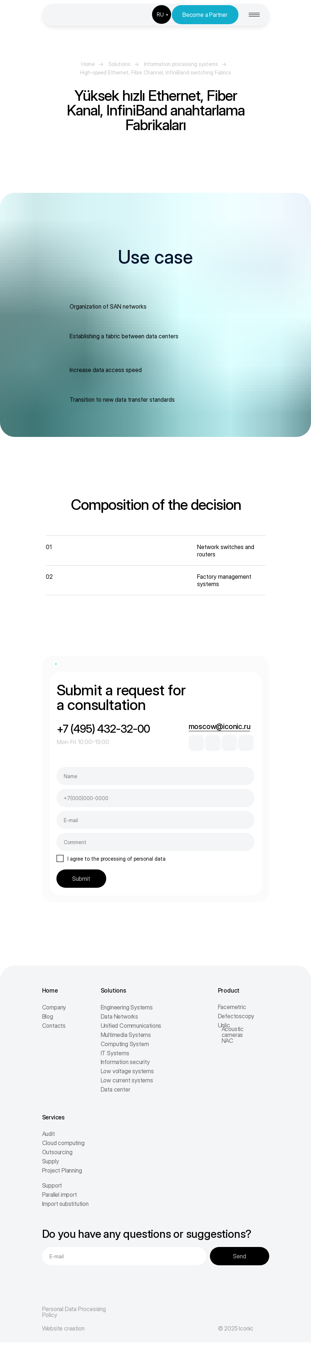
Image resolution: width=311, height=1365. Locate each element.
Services (53, 1117)
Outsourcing (57, 1152)
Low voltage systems (127, 1071)
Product (229, 990)
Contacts (54, 1025)
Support (52, 1185)
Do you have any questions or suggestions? (147, 1233)
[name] (155, 776)
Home (88, 64)
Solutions (119, 64)
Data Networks (119, 1016)
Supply (50, 1161)
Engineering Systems (127, 1007)
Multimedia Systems (126, 1034)
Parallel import (59, 1194)
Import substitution (65, 1203)
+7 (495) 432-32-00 (103, 728)
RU (160, 14)
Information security (125, 1062)
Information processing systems (181, 64)
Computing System (125, 1044)
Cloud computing (63, 1143)
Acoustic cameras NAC (233, 1034)
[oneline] (155, 842)
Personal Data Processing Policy (74, 1311)
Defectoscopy (236, 1016)
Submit (81, 878)
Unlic (224, 1025)
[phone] (155, 798)
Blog (47, 1016)
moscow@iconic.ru (220, 726)
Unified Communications (131, 1025)
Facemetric (232, 1007)
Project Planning (62, 1170)
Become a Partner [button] (204, 14)
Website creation (63, 1328)
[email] (155, 820)
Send (239, 1256)
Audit (48, 1133)
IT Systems (115, 1053)
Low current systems (127, 1080)
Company (54, 1007)
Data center (115, 1089)
